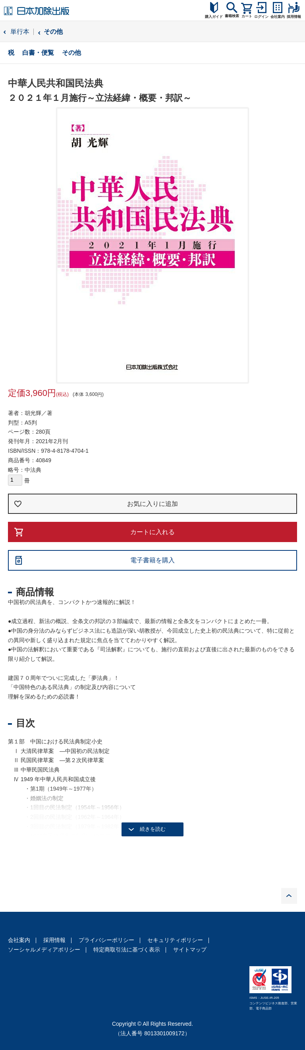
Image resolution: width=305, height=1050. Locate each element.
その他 (53, 31)
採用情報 (54, 940)
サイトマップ (190, 949)
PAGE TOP (289, 896)
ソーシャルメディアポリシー (44, 949)
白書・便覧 (38, 52)
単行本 (19, 31)
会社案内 (19, 940)
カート (246, 16)
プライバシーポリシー (106, 940)
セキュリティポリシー (175, 940)
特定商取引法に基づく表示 (126, 949)
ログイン (261, 17)
